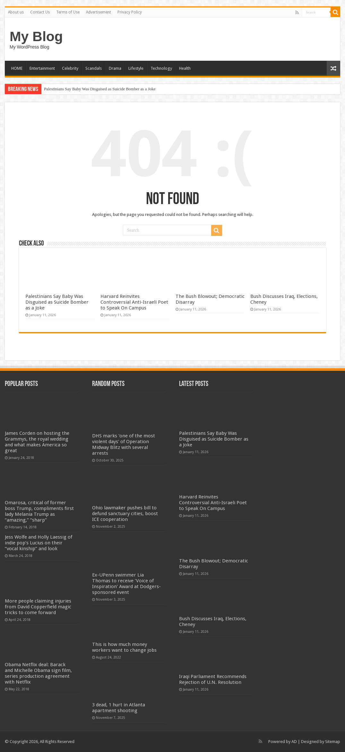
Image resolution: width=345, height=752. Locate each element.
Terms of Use (68, 12)
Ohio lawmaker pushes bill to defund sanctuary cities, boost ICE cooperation (125, 513)
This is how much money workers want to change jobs (124, 647)
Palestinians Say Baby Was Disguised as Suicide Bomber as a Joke (100, 88)
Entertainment (42, 68)
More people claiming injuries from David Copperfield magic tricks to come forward (38, 606)
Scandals (93, 68)
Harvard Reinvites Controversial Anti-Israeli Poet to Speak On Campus (134, 302)
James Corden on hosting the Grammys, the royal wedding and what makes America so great (37, 441)
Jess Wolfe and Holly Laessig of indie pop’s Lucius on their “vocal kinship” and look (38, 542)
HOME (16, 68)
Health (185, 68)
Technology (161, 68)
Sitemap (332, 741)
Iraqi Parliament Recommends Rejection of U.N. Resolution (212, 679)
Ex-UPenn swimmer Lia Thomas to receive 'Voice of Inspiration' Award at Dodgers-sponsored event (126, 583)
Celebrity (70, 68)
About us (16, 12)
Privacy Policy (129, 12)
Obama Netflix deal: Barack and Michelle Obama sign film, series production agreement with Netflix (38, 673)
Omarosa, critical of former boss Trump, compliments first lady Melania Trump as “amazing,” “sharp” (39, 511)
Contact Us (40, 12)
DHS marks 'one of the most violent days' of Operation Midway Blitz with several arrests (123, 444)
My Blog (36, 36)
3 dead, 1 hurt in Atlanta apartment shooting (118, 707)
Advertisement (98, 12)
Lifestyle (135, 68)
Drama (115, 68)
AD (294, 741)
